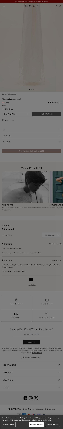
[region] (31, 422)
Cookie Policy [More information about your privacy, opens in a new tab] (47, 420)
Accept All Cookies (36, 424)
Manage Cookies (8, 424)
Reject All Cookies (53, 424)
